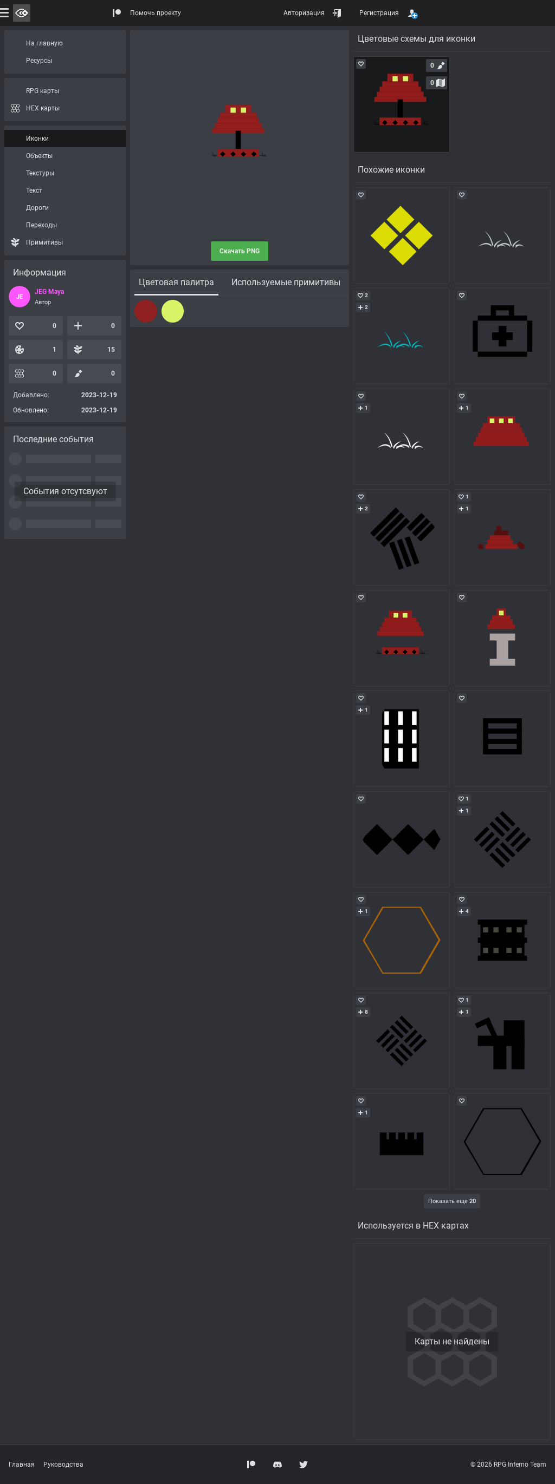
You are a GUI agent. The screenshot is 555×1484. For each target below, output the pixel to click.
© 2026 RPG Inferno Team (508, 1464)
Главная (22, 1464)
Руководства (63, 1464)
